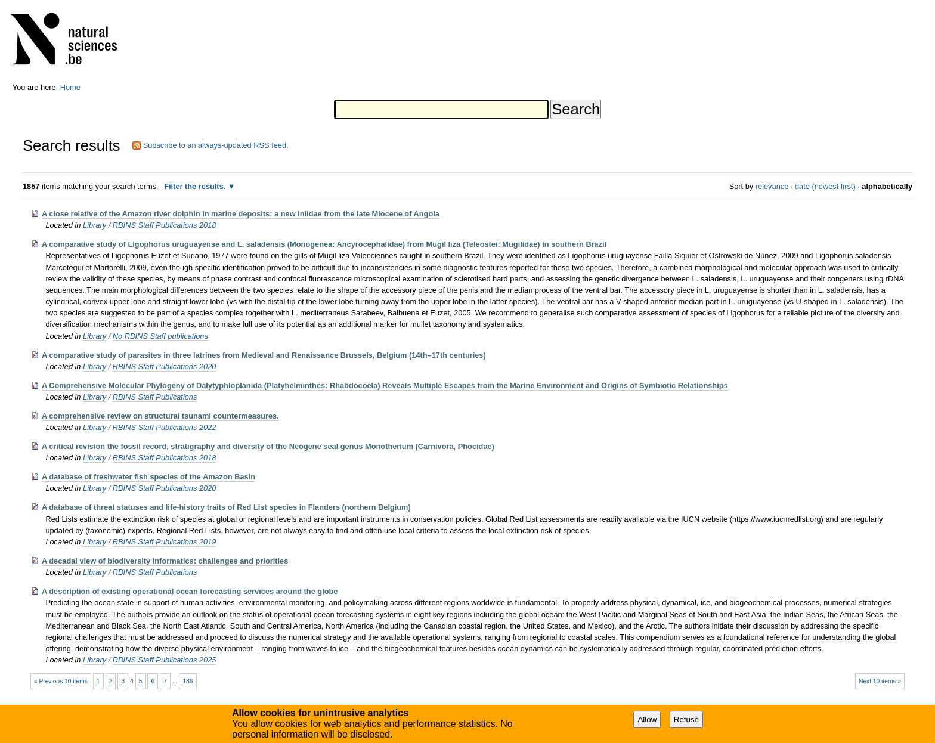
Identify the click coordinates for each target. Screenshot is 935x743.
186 (187, 681)
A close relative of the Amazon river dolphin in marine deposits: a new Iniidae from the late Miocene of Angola (240, 213)
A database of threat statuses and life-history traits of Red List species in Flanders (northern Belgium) (226, 507)
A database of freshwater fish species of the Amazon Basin (148, 476)
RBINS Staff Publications (155, 396)
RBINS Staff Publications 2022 (164, 427)
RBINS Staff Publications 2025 (164, 659)
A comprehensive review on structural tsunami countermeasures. (160, 415)
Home (70, 87)
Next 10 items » (880, 681)
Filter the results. (196, 186)
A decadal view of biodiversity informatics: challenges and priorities (165, 560)
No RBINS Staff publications (160, 336)
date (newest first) (825, 186)
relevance (772, 186)
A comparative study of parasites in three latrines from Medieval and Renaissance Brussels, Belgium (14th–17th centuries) (264, 355)
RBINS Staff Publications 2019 (164, 541)
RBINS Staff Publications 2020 (164, 366)
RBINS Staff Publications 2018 (164, 225)
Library (94, 225)
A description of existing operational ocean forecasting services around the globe (190, 591)
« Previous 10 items (61, 681)
